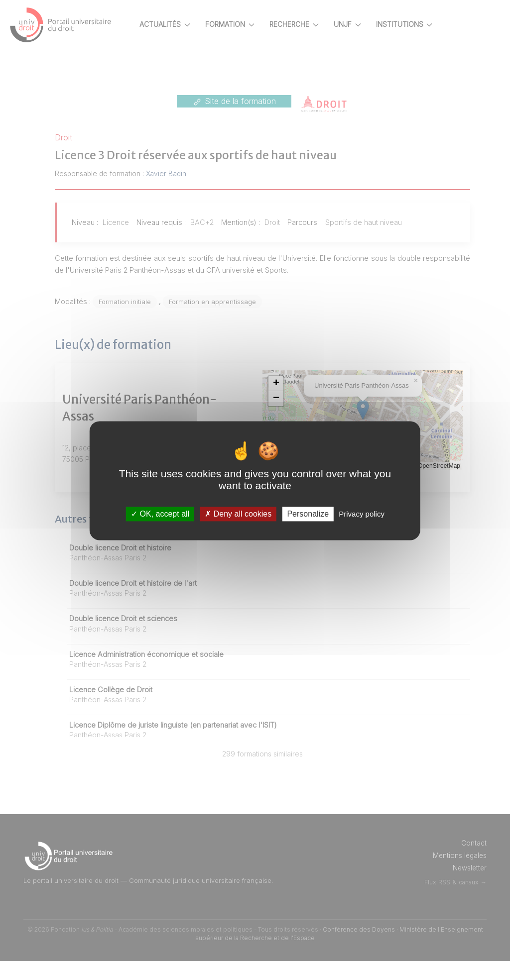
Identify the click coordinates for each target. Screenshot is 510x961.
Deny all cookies (238, 514)
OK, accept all (160, 514)
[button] (293, 383)
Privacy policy (361, 514)
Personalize (308, 514)
